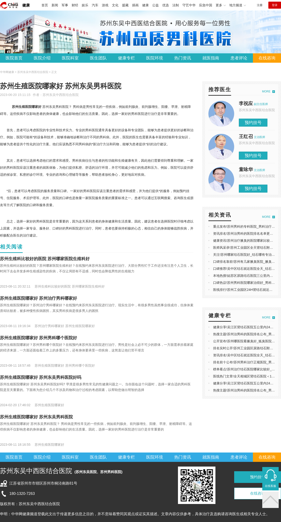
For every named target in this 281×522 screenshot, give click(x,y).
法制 (175, 5)
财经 (75, 5)
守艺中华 (189, 5)
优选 (165, 5)
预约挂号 (253, 122)
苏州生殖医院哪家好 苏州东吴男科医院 (36, 417)
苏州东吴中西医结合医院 (61, 95)
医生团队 (98, 58)
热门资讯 (182, 58)
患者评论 (238, 58)
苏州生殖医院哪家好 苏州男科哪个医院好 (38, 338)
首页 (44, 5)
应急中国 (205, 5)
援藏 (125, 5)
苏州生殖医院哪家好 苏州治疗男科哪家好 (38, 298)
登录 (274, 5)
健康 (26, 5)
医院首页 (14, 58)
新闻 (55, 5)
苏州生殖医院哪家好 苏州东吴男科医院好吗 (40, 377)
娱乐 (85, 5)
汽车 (95, 5)
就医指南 (210, 58)
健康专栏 (126, 58)
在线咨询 (267, 58)
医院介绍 (42, 58)
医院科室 (70, 58)
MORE (266, 91)
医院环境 (154, 58)
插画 (135, 5)
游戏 (105, 5)
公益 (155, 5)
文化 (115, 5)
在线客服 (270, 486)
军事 (65, 5)
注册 (260, 5)
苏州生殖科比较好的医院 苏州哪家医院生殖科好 (45, 258)
